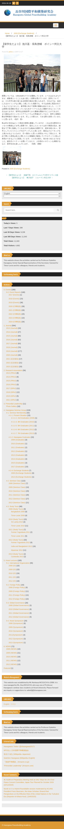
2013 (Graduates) (18, 455)
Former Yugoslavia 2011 (20, 532)
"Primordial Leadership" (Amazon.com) (18, 766)
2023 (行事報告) (15, 318)
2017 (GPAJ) (11, 388)
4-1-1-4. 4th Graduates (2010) (22, 422)
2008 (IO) (12, 566)
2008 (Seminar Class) (17, 483)
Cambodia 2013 (17, 557)
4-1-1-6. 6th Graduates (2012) (22, 429)
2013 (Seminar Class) (17, 503)
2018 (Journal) (11, 347)
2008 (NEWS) (11, 649)
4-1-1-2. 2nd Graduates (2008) (23, 418)
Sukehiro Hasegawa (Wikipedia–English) (19, 758)
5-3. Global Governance (15, 603)
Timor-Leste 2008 (18, 515)
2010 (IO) (12, 573)
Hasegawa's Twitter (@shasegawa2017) (19, 746)
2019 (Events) (14, 303)
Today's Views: (10, 223)
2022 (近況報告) (12, 363)
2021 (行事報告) (15, 310)
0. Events (7, 290)
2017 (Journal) (11, 344)
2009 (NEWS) (11, 653)
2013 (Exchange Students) (21, 477)
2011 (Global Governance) (19, 613)
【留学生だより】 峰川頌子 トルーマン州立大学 (32, 178)
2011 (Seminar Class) (17, 495)
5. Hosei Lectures (10, 560)
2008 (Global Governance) (19, 605)
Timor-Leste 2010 (18, 526)
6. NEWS (7, 646)
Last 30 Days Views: (12, 232)
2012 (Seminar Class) (17, 499)
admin (11, 52)
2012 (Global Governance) (19, 617)
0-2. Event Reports (13, 292)
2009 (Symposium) (16, 627)
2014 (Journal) (11, 332)
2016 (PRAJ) (11, 385)
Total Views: (9, 241)
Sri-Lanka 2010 (17, 522)
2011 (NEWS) (11, 661)
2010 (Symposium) (16, 631)
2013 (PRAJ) (11, 373)
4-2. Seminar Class (13, 481)
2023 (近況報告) (12, 367)
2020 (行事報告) (15, 306)
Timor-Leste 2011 (18, 536)
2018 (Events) (14, 299)
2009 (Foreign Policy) (17, 591)
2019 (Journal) (11, 351)
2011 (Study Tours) (16, 530)
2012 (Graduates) (18, 451)
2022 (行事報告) (15, 314)
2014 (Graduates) (18, 459)
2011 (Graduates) (18, 447)
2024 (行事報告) (15, 322)
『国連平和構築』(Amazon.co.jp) (16, 762)
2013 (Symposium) (16, 643)
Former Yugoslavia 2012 (20, 542)
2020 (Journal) (11, 355)
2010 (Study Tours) (16, 519)
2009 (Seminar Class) (17, 487)
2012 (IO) (12, 581)
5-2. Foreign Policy (13, 585)
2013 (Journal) (11, 328)
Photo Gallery (11, 406)
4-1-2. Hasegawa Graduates (19, 437)
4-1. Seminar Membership (16, 413)
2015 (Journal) (11, 336)
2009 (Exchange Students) (24, 33)
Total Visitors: (10, 246)
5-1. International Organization (17, 563)
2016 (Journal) (11, 340)
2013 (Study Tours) (16, 554)
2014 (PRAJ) (11, 377)
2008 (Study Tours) (16, 509)
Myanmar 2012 (17, 550)
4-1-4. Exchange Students (19, 470)
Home (7, 33)
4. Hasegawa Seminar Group (15, 410)
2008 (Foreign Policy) (17, 587)
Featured (7, 668)
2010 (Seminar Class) (17, 491)
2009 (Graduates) (18, 440)
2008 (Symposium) (16, 623)
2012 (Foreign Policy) (17, 599)
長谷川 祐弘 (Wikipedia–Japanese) (17, 754)
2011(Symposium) (16, 635)
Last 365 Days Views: (13, 237)
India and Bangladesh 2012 (21, 546)
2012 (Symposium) (16, 639)
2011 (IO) (12, 577)
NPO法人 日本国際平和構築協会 (16, 750)
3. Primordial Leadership (13, 404)
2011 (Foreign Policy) (17, 595)
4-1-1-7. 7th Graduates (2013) (22, 433)
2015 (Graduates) (18, 463)
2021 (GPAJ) (11, 400)
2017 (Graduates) (18, 467)
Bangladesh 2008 (18, 512)
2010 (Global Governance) (19, 609)
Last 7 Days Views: (12, 228)
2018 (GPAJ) (11, 392)
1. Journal (7, 326)
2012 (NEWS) (11, 664)
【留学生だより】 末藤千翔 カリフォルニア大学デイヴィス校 (32, 175)
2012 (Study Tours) (16, 540)
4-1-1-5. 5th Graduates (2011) (22, 426)
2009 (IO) (12, 569)
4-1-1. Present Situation (18, 415)
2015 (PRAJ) (11, 381)
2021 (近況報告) (12, 359)
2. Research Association (13, 370)
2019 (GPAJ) (11, 396)
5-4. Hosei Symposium (15, 621)
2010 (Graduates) (18, 444)
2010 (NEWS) (11, 657)
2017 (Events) (14, 295)
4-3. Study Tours (12, 506)
